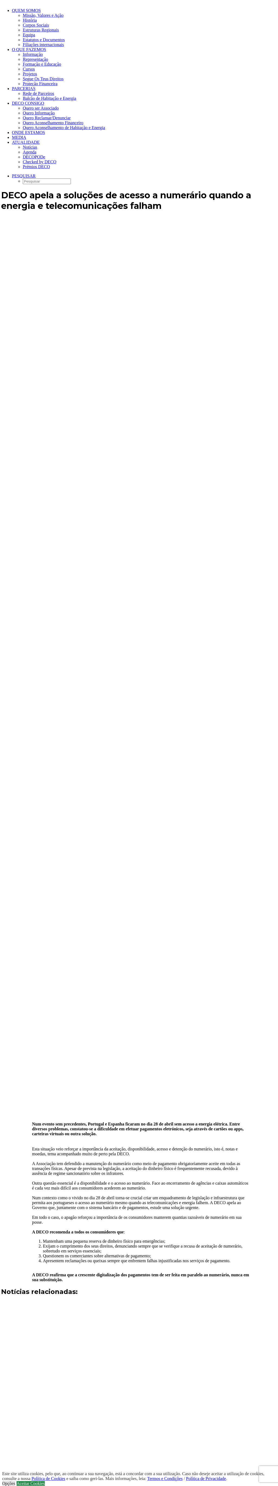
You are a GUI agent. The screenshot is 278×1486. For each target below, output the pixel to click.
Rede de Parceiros (38, 93)
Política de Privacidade (206, 1478)
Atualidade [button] (26, 142)
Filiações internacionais (43, 44)
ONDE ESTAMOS (28, 132)
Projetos (30, 74)
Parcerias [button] (24, 88)
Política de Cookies (48, 1478)
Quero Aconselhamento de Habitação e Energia (64, 127)
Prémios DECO (36, 166)
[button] (24, 176)
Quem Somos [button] (26, 10)
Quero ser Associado (41, 108)
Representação (35, 59)
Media (19, 137)
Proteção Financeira (40, 83)
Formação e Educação (42, 64)
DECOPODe (34, 157)
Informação (33, 54)
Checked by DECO (39, 162)
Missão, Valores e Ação (43, 15)
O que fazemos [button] (29, 49)
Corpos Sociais (36, 25)
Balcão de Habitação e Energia (49, 98)
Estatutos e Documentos (44, 39)
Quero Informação (39, 113)
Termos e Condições (164, 1478)
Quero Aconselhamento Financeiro (53, 122)
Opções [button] (8, 1483)
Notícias (30, 147)
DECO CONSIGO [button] (28, 103)
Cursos (29, 69)
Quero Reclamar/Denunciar (47, 118)
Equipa (29, 35)
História (30, 20)
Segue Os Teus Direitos (43, 78)
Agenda (29, 152)
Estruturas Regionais (41, 30)
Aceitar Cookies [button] (31, 1483)
